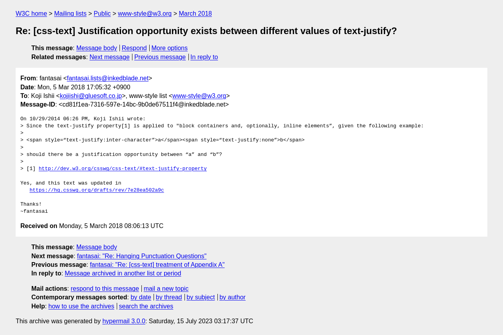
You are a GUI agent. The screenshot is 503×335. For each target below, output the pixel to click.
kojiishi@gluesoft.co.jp (91, 95)
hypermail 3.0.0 (123, 321)
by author (232, 297)
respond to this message (105, 288)
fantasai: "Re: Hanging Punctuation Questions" (142, 256)
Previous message (160, 57)
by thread (169, 297)
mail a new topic (166, 288)
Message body (96, 48)
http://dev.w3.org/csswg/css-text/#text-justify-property (123, 168)
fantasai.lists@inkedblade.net (107, 78)
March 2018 (195, 13)
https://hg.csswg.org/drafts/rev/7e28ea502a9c (96, 190)
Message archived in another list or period (123, 273)
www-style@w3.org (145, 13)
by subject (200, 297)
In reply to (204, 57)
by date (140, 297)
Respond (134, 48)
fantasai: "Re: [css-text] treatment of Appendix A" (157, 264)
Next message (110, 57)
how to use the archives (81, 306)
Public (102, 13)
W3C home (31, 13)
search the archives (146, 306)
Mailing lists (70, 13)
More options (170, 48)
